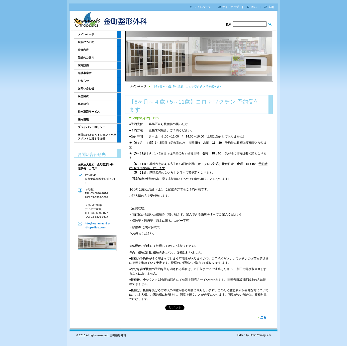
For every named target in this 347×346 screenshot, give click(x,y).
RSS (254, 6)
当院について (86, 42)
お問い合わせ (86, 88)
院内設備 (83, 65)
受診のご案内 (86, 57)
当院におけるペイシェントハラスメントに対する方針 (97, 136)
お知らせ (83, 80)
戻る (263, 317)
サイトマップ (230, 6)
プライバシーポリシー (91, 127)
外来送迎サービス (89, 111)
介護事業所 (84, 72)
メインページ (138, 86)
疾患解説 (83, 96)
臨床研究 (83, 103)
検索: (229, 24)
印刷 (271, 6)
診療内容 (83, 49)
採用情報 (83, 119)
